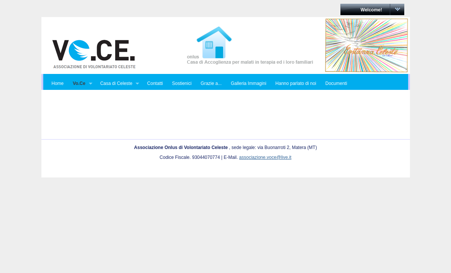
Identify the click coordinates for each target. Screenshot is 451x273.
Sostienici (181, 83)
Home (58, 83)
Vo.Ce (80, 83)
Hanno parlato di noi (295, 83)
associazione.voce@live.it (265, 157)
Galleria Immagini (248, 83)
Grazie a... (211, 83)
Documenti (336, 83)
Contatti (155, 83)
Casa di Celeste (117, 83)
